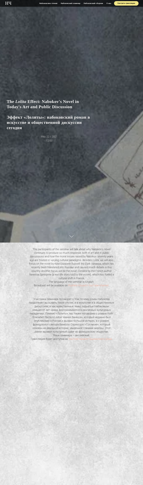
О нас (108, 3)
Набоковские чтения (48, 3)
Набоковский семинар (70, 3)
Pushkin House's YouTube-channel (88, 285)
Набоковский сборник (93, 3)
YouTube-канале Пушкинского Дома (90, 338)
